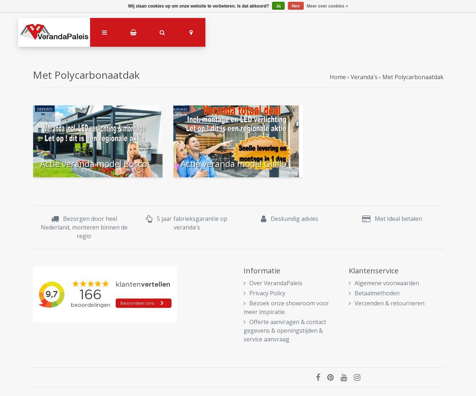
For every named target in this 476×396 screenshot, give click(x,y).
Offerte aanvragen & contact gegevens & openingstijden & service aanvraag (285, 330)
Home (338, 77)
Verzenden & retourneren (386, 303)
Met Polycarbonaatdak (413, 77)
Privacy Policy (264, 293)
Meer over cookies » (327, 6)
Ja (278, 6)
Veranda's (364, 77)
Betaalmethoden (374, 293)
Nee (296, 6)
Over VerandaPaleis (273, 283)
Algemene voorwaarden (384, 283)
